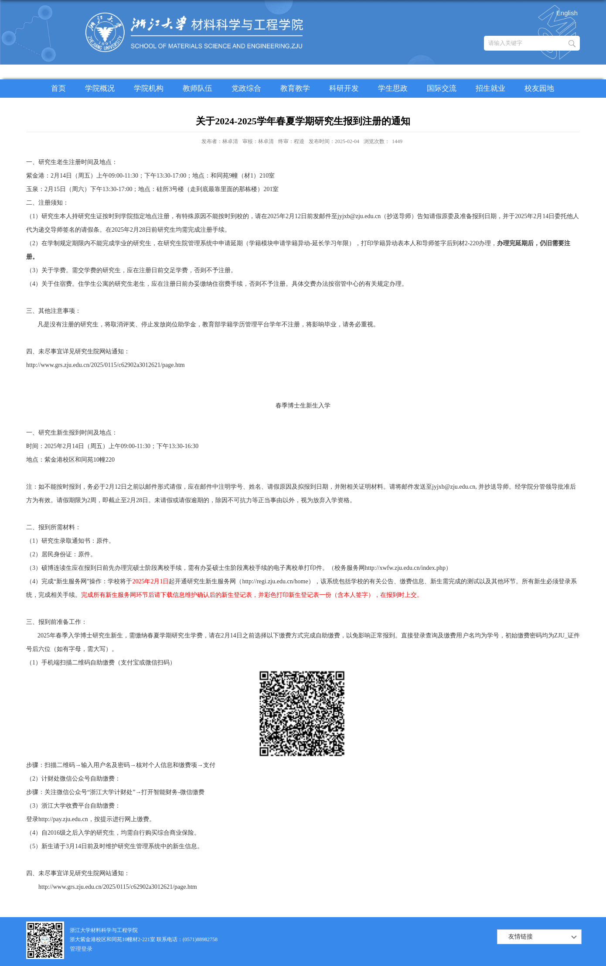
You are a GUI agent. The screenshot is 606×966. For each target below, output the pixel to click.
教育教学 (295, 88)
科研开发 (344, 88)
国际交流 (441, 88)
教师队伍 (197, 88)
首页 (58, 88)
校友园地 (539, 88)
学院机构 (148, 88)
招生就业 (490, 88)
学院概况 (100, 88)
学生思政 (393, 88)
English (567, 13)
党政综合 (246, 88)
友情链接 (520, 936)
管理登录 (81, 948)
